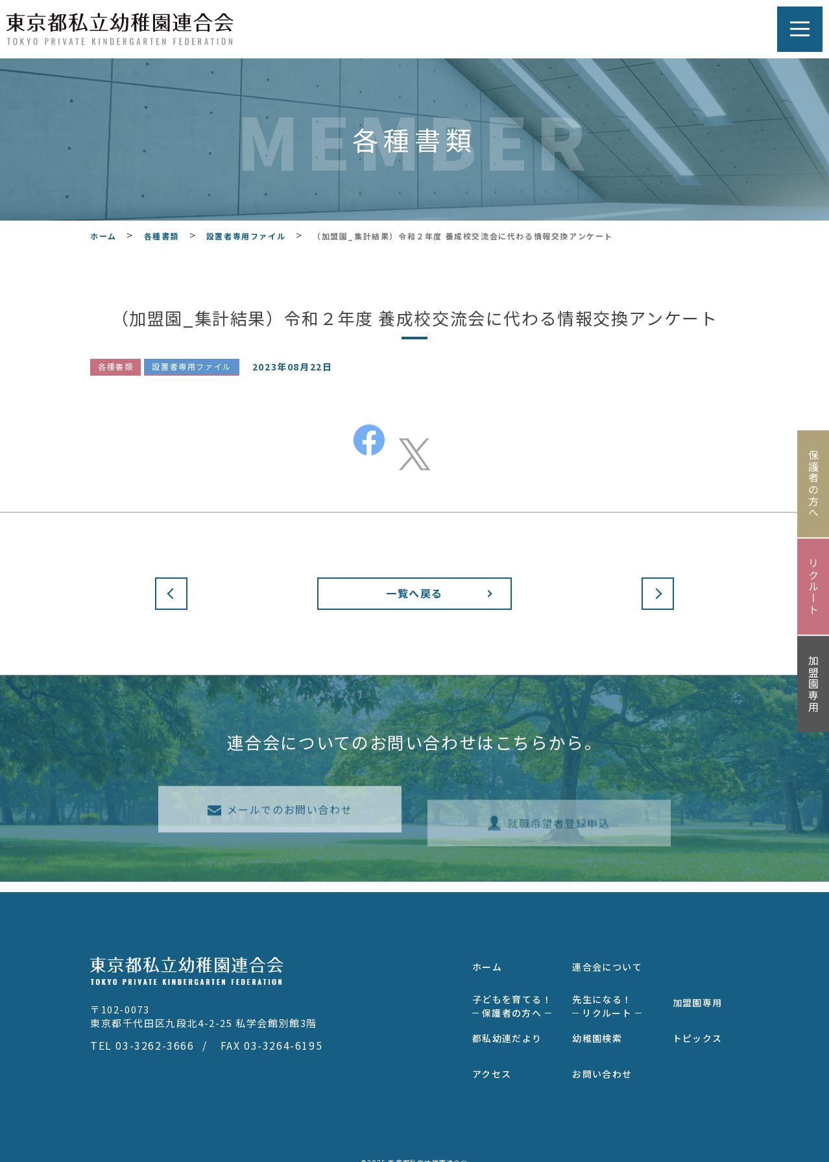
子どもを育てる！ (512, 996)
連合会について (607, 956)
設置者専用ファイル (191, 366)
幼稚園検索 (597, 1028)
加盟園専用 (698, 992)
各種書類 (115, 366)
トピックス (698, 1028)
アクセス (492, 1064)
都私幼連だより (507, 1028)
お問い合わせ (602, 1064)
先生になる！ (607, 996)
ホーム (487, 956)
